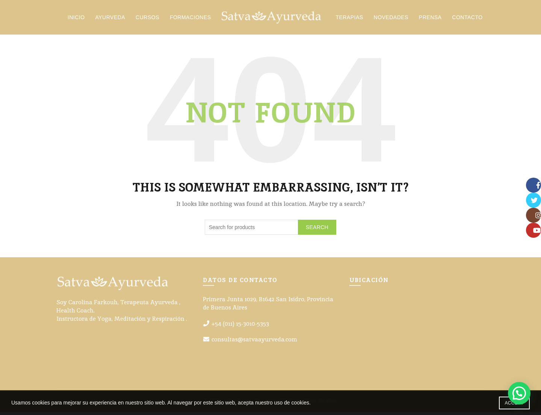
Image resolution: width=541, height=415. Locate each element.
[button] (519, 393)
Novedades (393, 19)
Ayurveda (112, 19)
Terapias (351, 19)
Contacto (469, 19)
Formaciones (192, 19)
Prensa (432, 19)
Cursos (149, 19)
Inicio (78, 19)
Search (317, 230)
